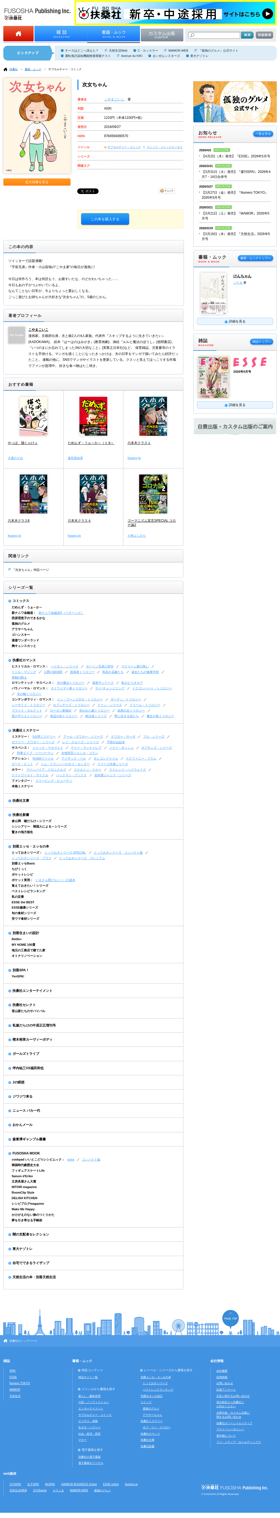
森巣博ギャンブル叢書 (29, 1139)
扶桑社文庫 (20, 801)
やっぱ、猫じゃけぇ (23, 443)
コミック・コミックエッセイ (165, 146)
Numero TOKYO (19, 1383)
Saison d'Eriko (22, 1176)
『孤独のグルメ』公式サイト (218, 50)
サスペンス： (21, 747)
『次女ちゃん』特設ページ (30, 569)
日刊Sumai (40, 1490)
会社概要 (222, 1370)
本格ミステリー (22, 786)
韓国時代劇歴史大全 (25, 1165)
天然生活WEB (18, 1490)
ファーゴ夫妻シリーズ (113, 764)
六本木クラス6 (19, 521)
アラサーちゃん (22, 629)
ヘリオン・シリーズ (64, 666)
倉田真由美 (75, 458)
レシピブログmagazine (28, 1203)
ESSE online (111, 1484)
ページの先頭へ (230, 1319)
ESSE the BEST (23, 902)
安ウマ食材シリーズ (25, 918)
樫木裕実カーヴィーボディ (32, 1040)
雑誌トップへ (261, 341)
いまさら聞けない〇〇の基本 (55, 880)
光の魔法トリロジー (70, 682)
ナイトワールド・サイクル (30, 775)
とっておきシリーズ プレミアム (82, 858)
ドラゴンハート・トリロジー (152, 688)
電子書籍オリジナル (90, 1462)
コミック (146, 1402)
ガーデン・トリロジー (126, 699)
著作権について (226, 1435)
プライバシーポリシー (230, 1429)
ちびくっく (19, 869)
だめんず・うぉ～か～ (27, 607)
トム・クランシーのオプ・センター (65, 764)
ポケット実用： (22, 880)
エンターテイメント (90, 1408)
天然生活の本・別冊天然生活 (34, 1277)
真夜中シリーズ (103, 682)
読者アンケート (226, 1389)
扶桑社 (13, 69)
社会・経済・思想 (89, 1433)
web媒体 (9, 1474)
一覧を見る (263, 133)
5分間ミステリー (44, 736)
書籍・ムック (33, 69)
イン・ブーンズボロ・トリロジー (80, 699)
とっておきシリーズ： (27, 852)
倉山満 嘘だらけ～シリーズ (31, 821)
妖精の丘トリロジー (131, 710)
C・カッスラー (148, 50)
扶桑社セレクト (24, 1005)
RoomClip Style (23, 1192)
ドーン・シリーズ (110, 705)
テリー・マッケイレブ (86, 747)
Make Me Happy (23, 1209)
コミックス (20, 601)
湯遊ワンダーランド (25, 640)
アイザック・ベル (73, 758)
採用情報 (222, 1377)
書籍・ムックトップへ (255, 258)
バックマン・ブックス (71, 775)
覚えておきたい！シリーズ (30, 885)
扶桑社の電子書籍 (89, 1456)
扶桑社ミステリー (25, 730)
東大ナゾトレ (199, 55)
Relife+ (17, 939)
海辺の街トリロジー (64, 716)
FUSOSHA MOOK (26, 1153)
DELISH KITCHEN (25, 1198)
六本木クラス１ (139, 443)
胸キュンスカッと (24, 645)
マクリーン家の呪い (135, 666)
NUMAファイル (43, 758)
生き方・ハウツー (89, 1427)
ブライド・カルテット (27, 710)
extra (70, 1159)
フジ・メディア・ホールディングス (238, 1442)
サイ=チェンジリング (109, 688)
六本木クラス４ (79, 521)
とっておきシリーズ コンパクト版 (118, 852)
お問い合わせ (224, 1383)
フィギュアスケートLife (28, 1170)
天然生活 (15, 1396)
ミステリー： (21, 736)
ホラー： (18, 769)
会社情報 (217, 1361)
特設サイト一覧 (88, 1377)
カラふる (58, 1490)
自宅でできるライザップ (30, 1263)
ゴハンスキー (21, 634)
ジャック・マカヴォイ (47, 747)
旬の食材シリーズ (24, 913)
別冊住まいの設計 (25, 933)
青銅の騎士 (19, 677)
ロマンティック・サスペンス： (33, 682)
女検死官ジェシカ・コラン (79, 753)
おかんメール (22, 1125)
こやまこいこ (114, 99)
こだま (238, 282)
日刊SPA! (15, 1484)
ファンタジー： (22, 780)
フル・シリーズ (153, 736)
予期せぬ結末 (116, 742)
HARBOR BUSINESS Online (79, 1484)
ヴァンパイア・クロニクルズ (46, 769)
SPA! (12, 1370)
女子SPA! (33, 1484)
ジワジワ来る (22, 1096)
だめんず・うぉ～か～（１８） (91, 443)
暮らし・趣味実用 (89, 1396)
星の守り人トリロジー (27, 716)
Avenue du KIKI (131, 55)
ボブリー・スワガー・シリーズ (33, 742)
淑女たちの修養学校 (145, 672)
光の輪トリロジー (29, 693)
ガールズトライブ (25, 1054)
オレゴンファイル (106, 758)
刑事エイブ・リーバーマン (35, 753)
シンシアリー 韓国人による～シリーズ (39, 826)
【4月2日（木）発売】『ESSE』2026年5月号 (236, 156)
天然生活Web (118, 50)
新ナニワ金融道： (24, 612)
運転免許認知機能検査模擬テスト (88, 55)
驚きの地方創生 (22, 832)
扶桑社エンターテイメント (32, 991)
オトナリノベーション (27, 955)
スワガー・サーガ (123, 736)
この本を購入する (105, 219)
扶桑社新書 (20, 815)
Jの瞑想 (18, 1082)
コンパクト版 (91, 1159)
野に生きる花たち (126, 716)
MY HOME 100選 (23, 944)
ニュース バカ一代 (26, 1111)
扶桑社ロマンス (24, 660)
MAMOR (14, 1389)
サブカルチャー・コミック (65, 69)
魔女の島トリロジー (160, 716)
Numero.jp (131, 1484)
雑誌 (6, 1361)
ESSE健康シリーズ (25, 907)
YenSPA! (18, 976)
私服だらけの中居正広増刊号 (34, 1025)
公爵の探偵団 (53, 672)
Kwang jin (134, 458)
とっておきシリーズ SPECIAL (65, 852)
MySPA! (50, 1484)
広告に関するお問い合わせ (233, 1396)
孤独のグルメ (21, 623)
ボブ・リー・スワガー (157, 1427)
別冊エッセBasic (23, 863)
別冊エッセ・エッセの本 (30, 846)
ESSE (13, 1377)
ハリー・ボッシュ (121, 747)
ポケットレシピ (22, 874)
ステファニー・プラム (141, 758)
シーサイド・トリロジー (28, 705)
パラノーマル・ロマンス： (30, 688)
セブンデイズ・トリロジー (71, 705)
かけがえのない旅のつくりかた (33, 1214)
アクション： (21, 758)
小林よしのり (137, 535)
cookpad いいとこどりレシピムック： (38, 1159)
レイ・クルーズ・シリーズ (80, 742)
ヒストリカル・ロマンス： (30, 666)
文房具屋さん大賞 (24, 1181)
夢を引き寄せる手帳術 (27, 1220)
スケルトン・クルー (87, 769)
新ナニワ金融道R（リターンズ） (61, 612)
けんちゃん (242, 276)
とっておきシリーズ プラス (31, 858)
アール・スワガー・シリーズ (83, 736)
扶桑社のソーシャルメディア (234, 1423)
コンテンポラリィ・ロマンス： (33, 699)
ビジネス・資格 (88, 1421)
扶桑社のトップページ (23, 1340)
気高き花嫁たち (113, 672)
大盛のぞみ (15, 458)
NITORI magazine (24, 1187)
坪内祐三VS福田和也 (28, 1068)
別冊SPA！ (20, 970)
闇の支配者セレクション (30, 1234)
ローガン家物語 (60, 710)
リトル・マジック (24, 672)
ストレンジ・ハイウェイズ (127, 769)
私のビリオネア (132, 682)
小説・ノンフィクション (93, 1402)
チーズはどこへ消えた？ (82, 50)
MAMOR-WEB (178, 50)
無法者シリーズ (96, 716)
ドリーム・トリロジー (145, 705)
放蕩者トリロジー (82, 672)
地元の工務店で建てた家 (28, 950)
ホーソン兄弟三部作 (100, 666)
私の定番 (18, 896)
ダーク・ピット (22, 764)
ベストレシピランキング (28, 891)
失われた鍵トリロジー (94, 710)
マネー (82, 1439)
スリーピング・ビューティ (54, 780)
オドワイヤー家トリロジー (69, 688)
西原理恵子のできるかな (28, 618)
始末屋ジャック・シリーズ (112, 775)
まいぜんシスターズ (166, 55)
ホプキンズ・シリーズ (156, 747)
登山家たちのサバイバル (28, 1011)
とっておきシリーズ (155, 1383)
